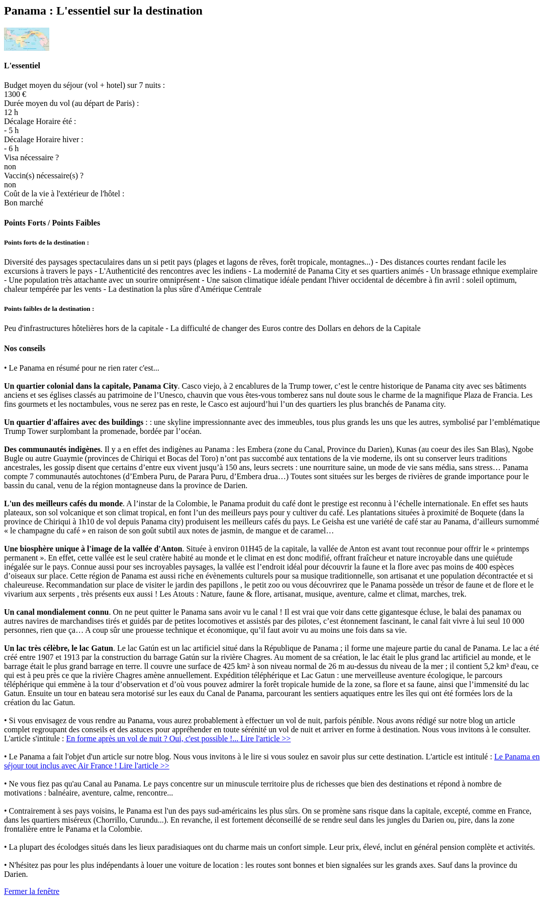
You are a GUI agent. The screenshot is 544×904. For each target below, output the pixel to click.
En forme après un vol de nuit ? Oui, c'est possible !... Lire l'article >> (178, 738)
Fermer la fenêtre (31, 891)
